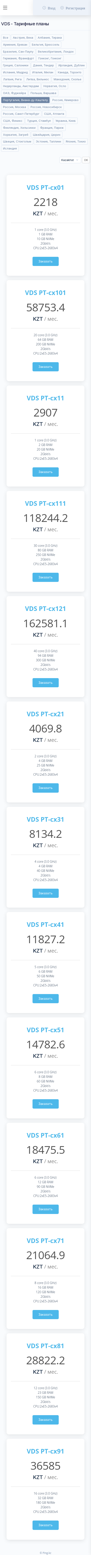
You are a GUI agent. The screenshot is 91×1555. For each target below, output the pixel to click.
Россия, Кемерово (65, 100)
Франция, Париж (52, 127)
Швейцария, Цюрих (46, 134)
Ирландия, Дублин (71, 65)
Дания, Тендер (43, 65)
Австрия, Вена (23, 37)
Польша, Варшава (43, 93)
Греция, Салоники (15, 65)
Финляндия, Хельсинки (19, 127)
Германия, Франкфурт (18, 58)
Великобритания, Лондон (56, 51)
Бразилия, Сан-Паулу (18, 51)
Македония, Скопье (67, 79)
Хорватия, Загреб (15, 134)
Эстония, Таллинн (48, 141)
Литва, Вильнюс (37, 79)
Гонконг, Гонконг (50, 58)
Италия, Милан (42, 72)
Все (5, 37)
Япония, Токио (76, 141)
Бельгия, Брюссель (45, 44)
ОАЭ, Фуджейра (14, 93)
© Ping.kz (45, 1553)
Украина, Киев (65, 120)
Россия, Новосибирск (46, 107)
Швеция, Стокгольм (17, 141)
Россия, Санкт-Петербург (21, 113)
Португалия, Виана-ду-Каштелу (25, 100)
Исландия (10, 148)
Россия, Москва (14, 107)
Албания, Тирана (50, 37)
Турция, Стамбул (39, 120)
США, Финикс (12, 120)
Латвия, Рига (12, 79)
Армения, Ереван (15, 44)
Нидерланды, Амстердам (21, 86)
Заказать (45, 261)
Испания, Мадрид (15, 72)
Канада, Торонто (69, 72)
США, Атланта (54, 113)
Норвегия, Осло (54, 86)
